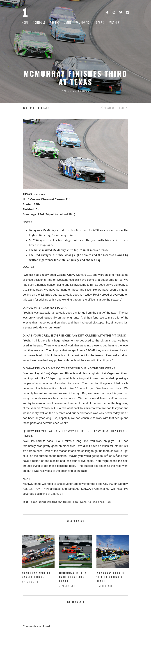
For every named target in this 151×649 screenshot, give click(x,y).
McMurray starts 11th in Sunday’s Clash (110, 576)
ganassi (42, 501)
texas (108, 501)
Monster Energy (70, 501)
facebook (107, 12)
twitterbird (120, 12)
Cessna (33, 501)
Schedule (39, 22)
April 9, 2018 (70, 91)
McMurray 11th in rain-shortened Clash (73, 576)
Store (100, 22)
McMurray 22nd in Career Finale (36, 574)
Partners (114, 22)
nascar (83, 501)
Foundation (83, 22)
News (85, 91)
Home (25, 22)
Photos (55, 22)
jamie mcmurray (54, 501)
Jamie (67, 22)
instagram (127, 12)
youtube (114, 12)
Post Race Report (96, 501)
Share (45, 107)
